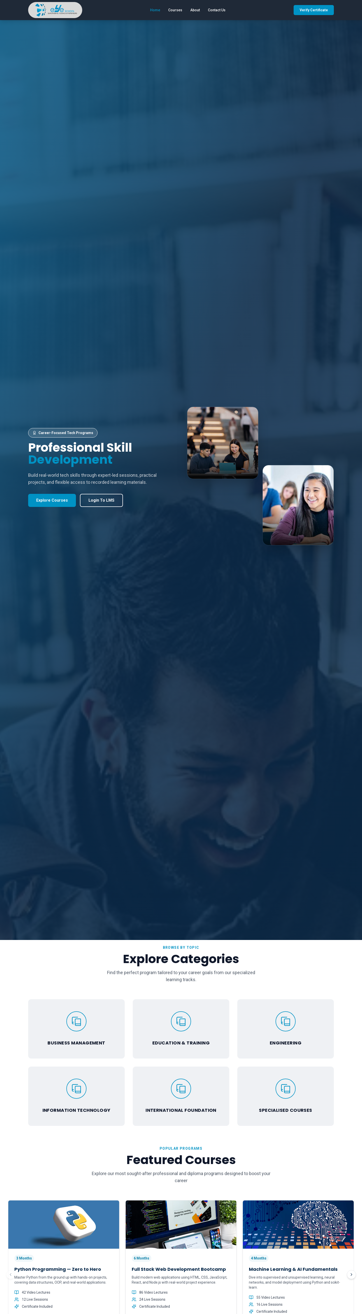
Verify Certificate (314, 10)
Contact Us (216, 10)
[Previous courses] (10, 1274)
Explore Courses (52, 500)
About (195, 10)
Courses (175, 10)
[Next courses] (351, 1274)
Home (155, 10)
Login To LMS (101, 500)
